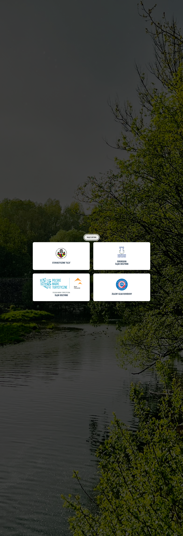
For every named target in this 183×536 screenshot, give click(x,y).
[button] (61, 256)
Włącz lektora (91, 237)
